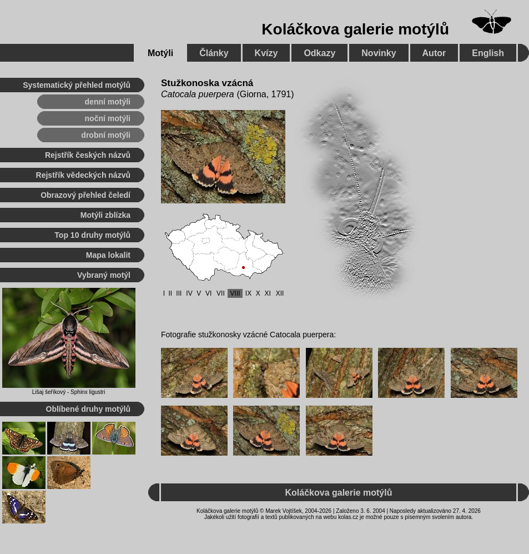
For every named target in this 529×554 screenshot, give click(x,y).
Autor (434, 53)
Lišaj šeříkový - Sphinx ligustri (68, 392)
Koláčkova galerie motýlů (355, 29)
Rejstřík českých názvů (87, 155)
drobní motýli (105, 135)
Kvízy (266, 53)
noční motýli (107, 118)
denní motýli (107, 101)
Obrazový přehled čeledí (85, 195)
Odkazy (319, 53)
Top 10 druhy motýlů (92, 235)
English (488, 53)
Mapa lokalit (108, 255)
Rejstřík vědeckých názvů (83, 175)
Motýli (160, 53)
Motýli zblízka (105, 215)
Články (213, 53)
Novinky (378, 53)
